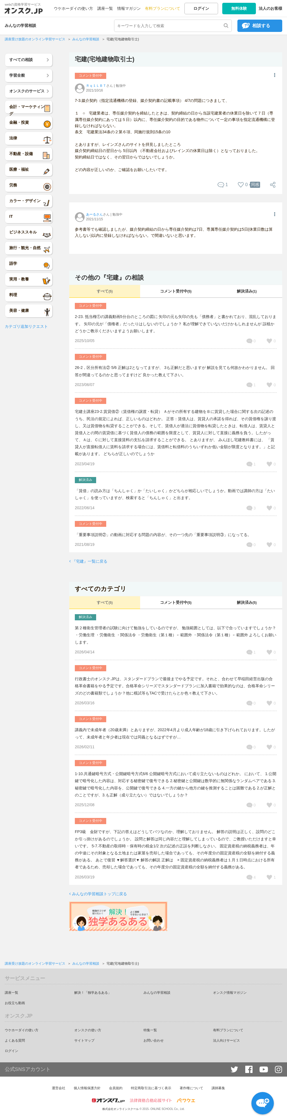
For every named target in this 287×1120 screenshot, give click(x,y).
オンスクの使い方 (87, 1030)
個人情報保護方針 (87, 1088)
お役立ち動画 (15, 1003)
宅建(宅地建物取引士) (105, 59)
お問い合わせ (154, 1040)
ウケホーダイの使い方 (73, 8)
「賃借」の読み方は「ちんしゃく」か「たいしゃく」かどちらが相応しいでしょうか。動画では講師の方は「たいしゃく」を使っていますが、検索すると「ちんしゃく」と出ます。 (175, 494)
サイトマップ (84, 1040)
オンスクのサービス (27, 91)
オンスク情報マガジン (230, 993)
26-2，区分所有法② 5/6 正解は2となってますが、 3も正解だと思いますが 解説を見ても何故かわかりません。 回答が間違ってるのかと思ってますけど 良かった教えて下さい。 (175, 371)
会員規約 (115, 1088)
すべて (105, 291)
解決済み (247, 291)
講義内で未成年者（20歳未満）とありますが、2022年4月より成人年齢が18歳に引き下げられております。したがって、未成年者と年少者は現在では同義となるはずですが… (175, 733)
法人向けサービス (226, 1040)
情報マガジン (129, 8)
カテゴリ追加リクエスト (26, 326)
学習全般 (17, 75)
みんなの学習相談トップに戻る (99, 894)
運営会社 (58, 1088)
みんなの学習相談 (20, 25)
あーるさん (94, 214)
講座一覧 (105, 8)
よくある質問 (15, 1040)
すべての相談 (21, 59)
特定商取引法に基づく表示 (151, 1088)
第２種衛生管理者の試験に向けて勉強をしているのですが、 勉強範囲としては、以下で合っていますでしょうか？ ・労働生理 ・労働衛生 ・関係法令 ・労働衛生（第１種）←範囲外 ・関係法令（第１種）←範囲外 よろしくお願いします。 (175, 635)
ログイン (201, 8)
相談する (261, 25)
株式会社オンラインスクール (120, 1108)
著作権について (191, 1088)
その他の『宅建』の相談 (109, 277)
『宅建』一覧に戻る (89, 561)
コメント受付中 (176, 291)
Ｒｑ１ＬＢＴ (96, 86)
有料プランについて (162, 8)
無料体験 (239, 8)
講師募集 (218, 1088)
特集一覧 (150, 1030)
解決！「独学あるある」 (92, 993)
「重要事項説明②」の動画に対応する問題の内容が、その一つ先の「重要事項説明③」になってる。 (163, 534)
